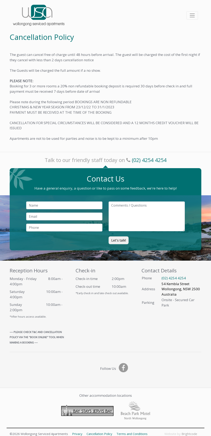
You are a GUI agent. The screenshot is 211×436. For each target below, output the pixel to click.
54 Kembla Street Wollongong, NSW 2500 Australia (181, 289)
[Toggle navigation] (192, 15)
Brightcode (189, 434)
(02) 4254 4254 (149, 159)
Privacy (77, 434)
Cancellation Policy (99, 434)
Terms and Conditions (132, 434)
